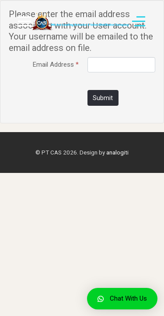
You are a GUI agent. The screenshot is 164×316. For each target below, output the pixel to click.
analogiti (117, 152)
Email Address (56, 64)
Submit (103, 98)
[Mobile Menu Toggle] (24, 21)
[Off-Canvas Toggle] (138, 21)
